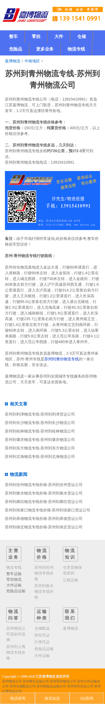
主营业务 (13, 553)
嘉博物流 (12, 61)
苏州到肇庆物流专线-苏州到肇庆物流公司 (40, 439)
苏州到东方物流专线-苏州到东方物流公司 (40, 448)
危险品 (15, 49)
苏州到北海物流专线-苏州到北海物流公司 (40, 456)
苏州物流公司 (12, 681)
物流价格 (42, 553)
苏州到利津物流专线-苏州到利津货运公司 (40, 414)
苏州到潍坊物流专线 (61, 359)
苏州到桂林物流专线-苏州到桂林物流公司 (40, 431)
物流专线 (76, 49)
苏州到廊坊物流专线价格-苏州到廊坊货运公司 (44, 501)
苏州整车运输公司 (36, 681)
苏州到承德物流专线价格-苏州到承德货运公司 (44, 518)
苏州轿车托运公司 (80, 686)
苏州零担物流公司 (63, 681)
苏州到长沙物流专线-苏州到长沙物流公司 (40, 422)
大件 (58, 36)
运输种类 (42, 614)
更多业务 (45, 49)
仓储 (81, 36)
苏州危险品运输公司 (51, 686)
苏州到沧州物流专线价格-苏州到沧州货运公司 (44, 484)
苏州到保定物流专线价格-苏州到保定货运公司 (44, 527)
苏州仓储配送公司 (23, 686)
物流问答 (13, 614)
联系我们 (70, 614)
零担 (36, 36)
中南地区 (32, 61)
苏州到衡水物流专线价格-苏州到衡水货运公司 (44, 493)
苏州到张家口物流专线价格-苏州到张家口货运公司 (48, 510)
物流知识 (70, 553)
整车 (13, 36)
